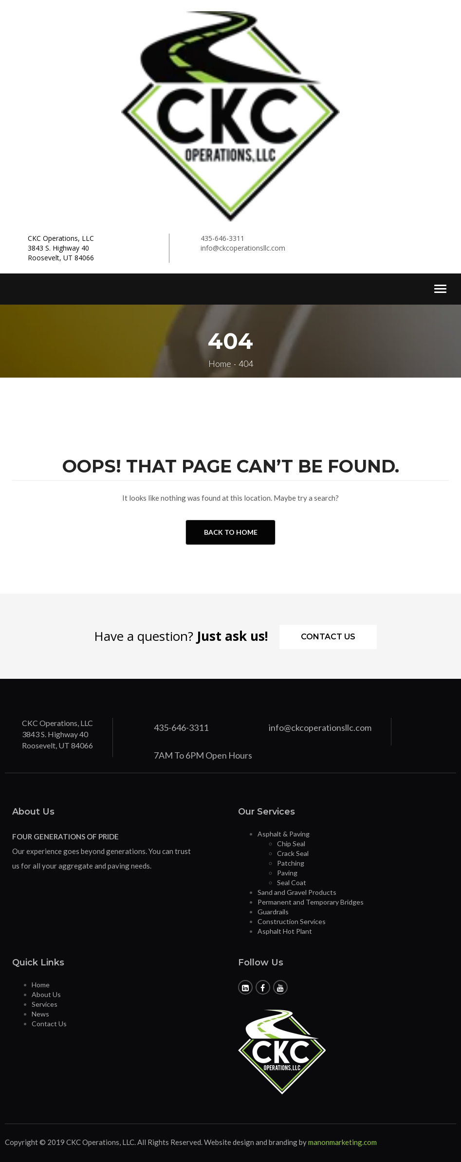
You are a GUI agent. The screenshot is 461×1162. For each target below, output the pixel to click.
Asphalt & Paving (284, 834)
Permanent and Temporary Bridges (311, 902)
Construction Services (292, 921)
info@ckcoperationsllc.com (243, 248)
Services (44, 1004)
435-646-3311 (222, 238)
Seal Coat (291, 882)
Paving (287, 873)
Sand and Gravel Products (297, 892)
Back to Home (231, 532)
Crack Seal (293, 853)
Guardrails (273, 912)
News (40, 1014)
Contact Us (328, 636)
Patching (290, 863)
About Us (46, 994)
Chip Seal (291, 843)
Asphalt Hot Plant (285, 931)
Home (41, 984)
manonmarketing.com (342, 1142)
